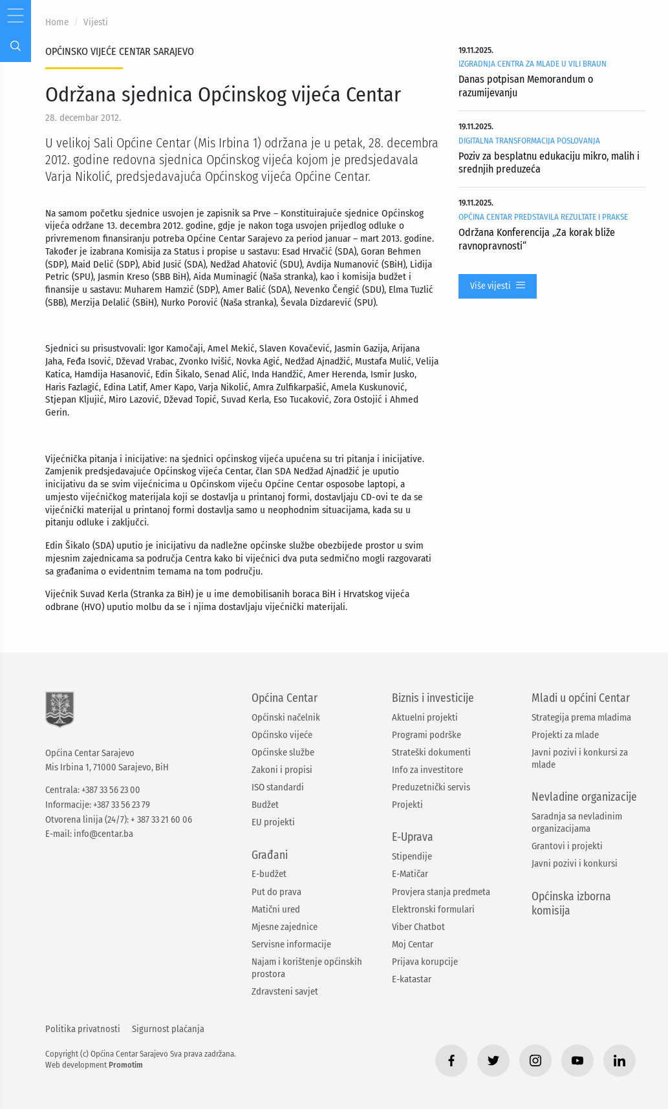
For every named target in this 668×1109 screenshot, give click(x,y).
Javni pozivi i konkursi (575, 863)
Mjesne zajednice (285, 927)
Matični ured (276, 909)
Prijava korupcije (425, 961)
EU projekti (273, 822)
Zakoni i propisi (282, 770)
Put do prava (276, 892)
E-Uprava (412, 837)
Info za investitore (427, 770)
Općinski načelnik (286, 717)
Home (57, 22)
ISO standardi (278, 787)
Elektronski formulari (433, 909)
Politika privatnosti (82, 1029)
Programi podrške (426, 735)
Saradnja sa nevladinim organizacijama (577, 822)
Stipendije (412, 856)
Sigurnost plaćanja (168, 1029)
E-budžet (269, 874)
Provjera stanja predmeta (441, 892)
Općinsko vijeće (282, 735)
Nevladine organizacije (584, 797)
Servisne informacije (291, 944)
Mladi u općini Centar (581, 698)
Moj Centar (412, 944)
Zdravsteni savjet (285, 991)
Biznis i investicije (433, 698)
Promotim (126, 1065)
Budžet (265, 804)
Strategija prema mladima (581, 717)
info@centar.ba (103, 834)
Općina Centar (285, 698)
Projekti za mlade (565, 735)
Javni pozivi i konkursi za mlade (580, 758)
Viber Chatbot (418, 927)
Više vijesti (497, 286)
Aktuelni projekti (425, 717)
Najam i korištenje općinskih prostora (307, 968)
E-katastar (411, 979)
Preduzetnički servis (431, 787)
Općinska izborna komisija (571, 904)
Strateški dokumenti (431, 752)
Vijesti (95, 22)
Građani (270, 855)
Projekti (407, 804)
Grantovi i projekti (567, 846)
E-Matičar (410, 874)
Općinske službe (283, 752)
